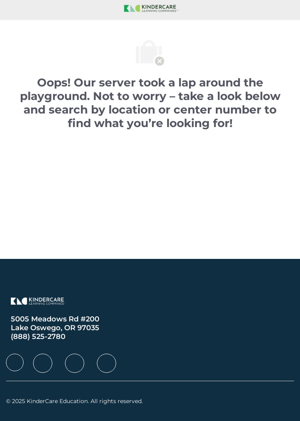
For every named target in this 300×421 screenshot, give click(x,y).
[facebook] (15, 362)
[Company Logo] (150, 7)
